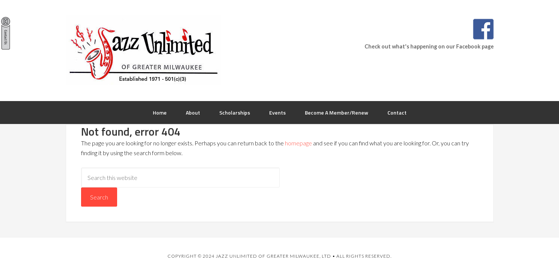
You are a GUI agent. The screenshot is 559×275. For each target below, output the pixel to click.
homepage (298, 143)
